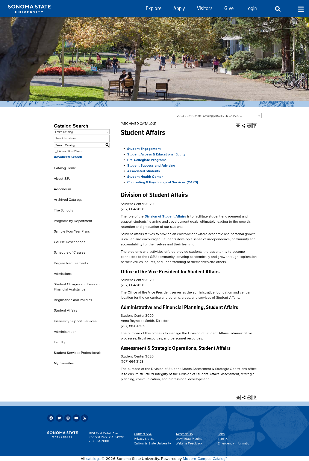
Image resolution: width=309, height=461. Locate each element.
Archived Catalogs (68, 200)
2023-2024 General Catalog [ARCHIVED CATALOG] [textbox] (209, 116)
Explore (154, 8)
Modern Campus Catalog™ (205, 458)
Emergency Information (234, 443)
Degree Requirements (71, 263)
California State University (152, 443)
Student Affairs (65, 310)
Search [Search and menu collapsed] (277, 9)
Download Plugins (189, 439)
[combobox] (219, 115)
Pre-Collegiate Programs (147, 160)
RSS (84, 418)
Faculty (59, 342)
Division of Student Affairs (165, 216)
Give (229, 8)
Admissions (63, 274)
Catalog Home (65, 168)
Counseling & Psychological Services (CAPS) (162, 182)
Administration (65, 332)
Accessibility (184, 434)
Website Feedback (189, 443)
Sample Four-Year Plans (72, 231)
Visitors (204, 8)
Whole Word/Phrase (71, 151)
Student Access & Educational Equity (156, 154)
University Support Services (75, 321)
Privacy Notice (144, 439)
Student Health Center (145, 177)
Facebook (51, 418)
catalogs (93, 458)
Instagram (67, 418)
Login (251, 8)
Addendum (62, 189)
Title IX (223, 439)
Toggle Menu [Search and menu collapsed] (301, 8)
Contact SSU (143, 434)
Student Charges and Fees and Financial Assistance (77, 287)
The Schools (63, 210)
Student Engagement (144, 149)
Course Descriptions (69, 242)
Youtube (76, 418)
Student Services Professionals (77, 353)
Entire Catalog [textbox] (64, 132)
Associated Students (143, 171)
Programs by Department (73, 221)
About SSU (62, 178)
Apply (179, 8)
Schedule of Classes (69, 252)
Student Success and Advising (151, 165)
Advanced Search (68, 157)
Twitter (59, 418)
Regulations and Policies (73, 300)
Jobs (221, 434)
